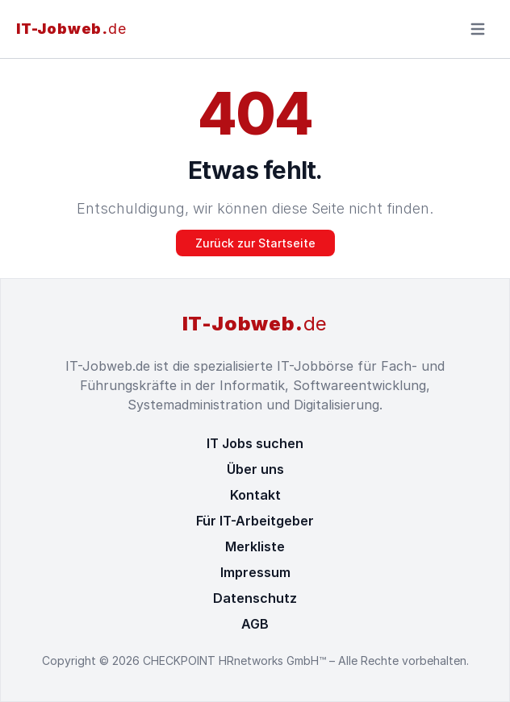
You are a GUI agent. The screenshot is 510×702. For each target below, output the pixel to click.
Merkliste (255, 546)
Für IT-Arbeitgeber (255, 521)
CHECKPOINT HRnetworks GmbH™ (236, 660)
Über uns (255, 469)
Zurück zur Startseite (255, 243)
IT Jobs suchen (255, 443)
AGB (255, 624)
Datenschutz (255, 598)
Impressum (255, 572)
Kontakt (255, 495)
